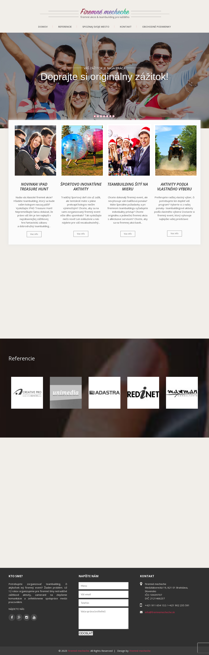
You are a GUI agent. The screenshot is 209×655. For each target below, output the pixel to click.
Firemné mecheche (140, 650)
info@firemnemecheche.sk (160, 612)
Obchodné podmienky (156, 26)
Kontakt (126, 26)
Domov (43, 26)
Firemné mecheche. (79, 650)
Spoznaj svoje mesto (95, 26)
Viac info (34, 234)
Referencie (65, 26)
